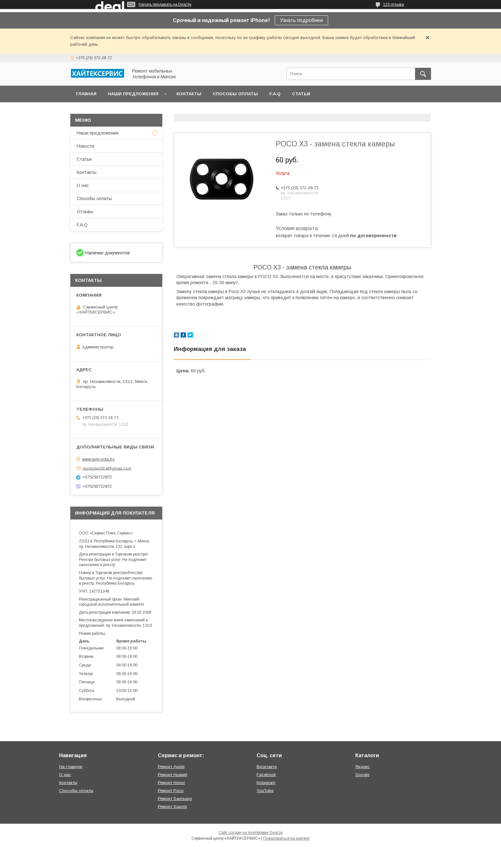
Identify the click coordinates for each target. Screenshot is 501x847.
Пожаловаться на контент (286, 838)
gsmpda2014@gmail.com (106, 468)
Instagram (266, 782)
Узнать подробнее (301, 20)
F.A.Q (275, 93)
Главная (86, 93)
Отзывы (85, 211)
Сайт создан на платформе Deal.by (251, 832)
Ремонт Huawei (172, 774)
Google (362, 774)
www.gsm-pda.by (98, 459)
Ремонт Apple (171, 766)
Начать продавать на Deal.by (165, 4)
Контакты (188, 93)
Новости (85, 146)
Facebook (266, 774)
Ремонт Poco (171, 790)
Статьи (301, 93)
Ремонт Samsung (175, 798)
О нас (83, 185)
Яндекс (362, 766)
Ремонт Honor (171, 782)
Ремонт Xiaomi (172, 806)
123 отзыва (393, 4)
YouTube (265, 790)
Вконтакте (267, 766)
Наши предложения (133, 93)
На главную (70, 766)
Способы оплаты (235, 93)
